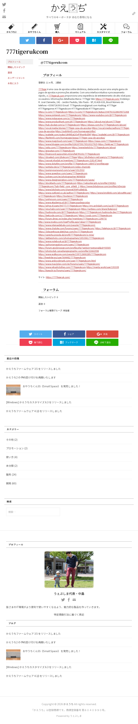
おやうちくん (34, 27)
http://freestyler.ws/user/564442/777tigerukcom (62, 257)
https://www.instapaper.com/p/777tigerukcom (61, 118)
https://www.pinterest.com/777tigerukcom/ (60, 115)
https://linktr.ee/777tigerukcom (113, 144)
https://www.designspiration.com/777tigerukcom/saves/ (66, 179)
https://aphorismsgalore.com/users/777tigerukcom (63, 244)
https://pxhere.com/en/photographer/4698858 (61, 176)
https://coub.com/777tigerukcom (95, 215)
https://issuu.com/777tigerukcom (104, 140)
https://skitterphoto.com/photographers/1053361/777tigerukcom (71, 237)
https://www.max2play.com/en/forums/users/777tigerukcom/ (69, 263)
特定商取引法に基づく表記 (69, 614)
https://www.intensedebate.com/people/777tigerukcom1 (66, 225)
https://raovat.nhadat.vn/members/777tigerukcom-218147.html (70, 160)
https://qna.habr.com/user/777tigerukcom (59, 208)
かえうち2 (11, 27)
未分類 (10, 465)
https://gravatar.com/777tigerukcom (56, 150)
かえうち (68, 704)
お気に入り (13, 83)
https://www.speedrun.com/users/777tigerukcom (62, 173)
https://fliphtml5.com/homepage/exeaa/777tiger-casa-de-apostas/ (71, 137)
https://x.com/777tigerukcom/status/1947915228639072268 (98, 111)
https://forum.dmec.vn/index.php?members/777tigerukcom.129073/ (72, 218)
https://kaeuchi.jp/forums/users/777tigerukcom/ (62, 270)
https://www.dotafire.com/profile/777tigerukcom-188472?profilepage (73, 163)
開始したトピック (16, 66)
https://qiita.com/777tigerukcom (54, 147)
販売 (8, 474)
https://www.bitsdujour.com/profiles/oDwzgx (103, 186)
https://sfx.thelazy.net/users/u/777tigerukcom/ (100, 157)
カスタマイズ (103, 27)
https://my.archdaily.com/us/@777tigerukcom (105, 205)
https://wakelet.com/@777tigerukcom (111, 134)
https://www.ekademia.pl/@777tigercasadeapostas (64, 202)
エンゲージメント (16, 77)
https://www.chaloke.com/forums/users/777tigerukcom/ (66, 228)
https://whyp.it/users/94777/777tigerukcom (60, 205)
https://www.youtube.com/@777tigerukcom (104, 115)
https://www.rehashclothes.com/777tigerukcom (62, 267)
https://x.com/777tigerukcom (53, 111)
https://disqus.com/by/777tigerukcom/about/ (103, 124)
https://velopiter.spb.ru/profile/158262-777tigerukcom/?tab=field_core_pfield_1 (77, 184)
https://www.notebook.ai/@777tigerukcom (60, 241)
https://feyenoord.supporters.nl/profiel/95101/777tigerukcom (69, 153)
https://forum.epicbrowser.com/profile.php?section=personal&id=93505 (74, 247)
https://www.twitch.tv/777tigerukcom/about (94, 147)
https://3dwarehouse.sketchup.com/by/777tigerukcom (65, 231)
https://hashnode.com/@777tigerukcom (58, 212)
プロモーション (15, 448)
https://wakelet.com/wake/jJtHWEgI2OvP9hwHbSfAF (64, 134)
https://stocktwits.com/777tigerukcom (57, 182)
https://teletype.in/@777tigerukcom (113, 228)
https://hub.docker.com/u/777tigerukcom (59, 124)
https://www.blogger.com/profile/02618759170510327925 (68, 144)
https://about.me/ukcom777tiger (104, 121)
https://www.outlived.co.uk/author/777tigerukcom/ (64, 192)
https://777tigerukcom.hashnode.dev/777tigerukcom (105, 212)
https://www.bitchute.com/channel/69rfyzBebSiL (62, 189)
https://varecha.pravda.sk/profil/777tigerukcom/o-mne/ (66, 234)
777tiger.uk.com (56, 95)
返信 (10, 72)
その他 (10, 439)
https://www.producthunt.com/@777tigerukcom (62, 121)
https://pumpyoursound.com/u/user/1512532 (61, 170)
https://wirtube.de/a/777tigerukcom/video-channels (64, 166)
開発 (8, 483)
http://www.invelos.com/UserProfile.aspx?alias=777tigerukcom (69, 221)
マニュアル (80, 27)
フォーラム (126, 27)
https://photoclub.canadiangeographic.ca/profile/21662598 (68, 250)
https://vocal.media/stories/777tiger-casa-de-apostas (64, 127)
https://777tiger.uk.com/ (108, 98)
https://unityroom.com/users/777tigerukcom (60, 199)
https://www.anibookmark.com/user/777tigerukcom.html (67, 260)
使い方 (10, 457)
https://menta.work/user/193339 (102, 267)
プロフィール (14, 61)
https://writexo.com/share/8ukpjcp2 (99, 208)
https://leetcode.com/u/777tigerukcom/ (58, 215)
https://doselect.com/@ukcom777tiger (57, 157)
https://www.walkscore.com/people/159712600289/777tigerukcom (72, 254)
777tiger (42, 89)
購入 (57, 27)
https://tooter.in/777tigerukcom (72, 195)
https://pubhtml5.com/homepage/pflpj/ (75, 131)
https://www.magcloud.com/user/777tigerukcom (63, 140)
